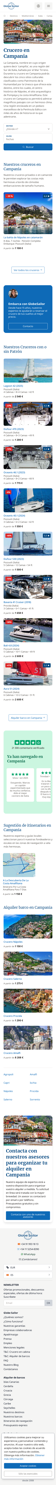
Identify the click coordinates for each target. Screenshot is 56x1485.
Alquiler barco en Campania (28, 717)
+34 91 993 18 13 (28, 1244)
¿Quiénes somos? (13, 1317)
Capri (7, 1082)
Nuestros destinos (14, 1412)
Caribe (7, 1403)
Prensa (7, 1338)
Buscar (28, 147)
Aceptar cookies (28, 1465)
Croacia (8, 1390)
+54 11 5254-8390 (28, 1249)
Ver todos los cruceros (28, 270)
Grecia (7, 1395)
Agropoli (8, 1074)
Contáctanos (11, 1369)
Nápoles (8, 1091)
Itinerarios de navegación (18, 1421)
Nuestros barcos (13, 1416)
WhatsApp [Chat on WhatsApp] (28, 1254)
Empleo (8, 1343)
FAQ (6, 1360)
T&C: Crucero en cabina (17, 1351)
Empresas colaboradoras (18, 1330)
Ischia (33, 1082)
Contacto (28, 326)
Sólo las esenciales (28, 1473)
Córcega (8, 1399)
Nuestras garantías (14, 1325)
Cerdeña (8, 1386)
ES (28, 1275)
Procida (34, 1091)
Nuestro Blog (11, 1364)
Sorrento (35, 1099)
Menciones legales (14, 1347)
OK (48, 1303)
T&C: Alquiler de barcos (17, 1356)
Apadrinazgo (11, 1334)
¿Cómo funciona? (13, 1321)
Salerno (8, 1099)
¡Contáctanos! (28, 1259)
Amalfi (33, 1074)
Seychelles (9, 1408)
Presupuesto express (15, 1425)
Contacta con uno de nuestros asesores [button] (28, 1215)
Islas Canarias (11, 1381)
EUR (28, 1267)
